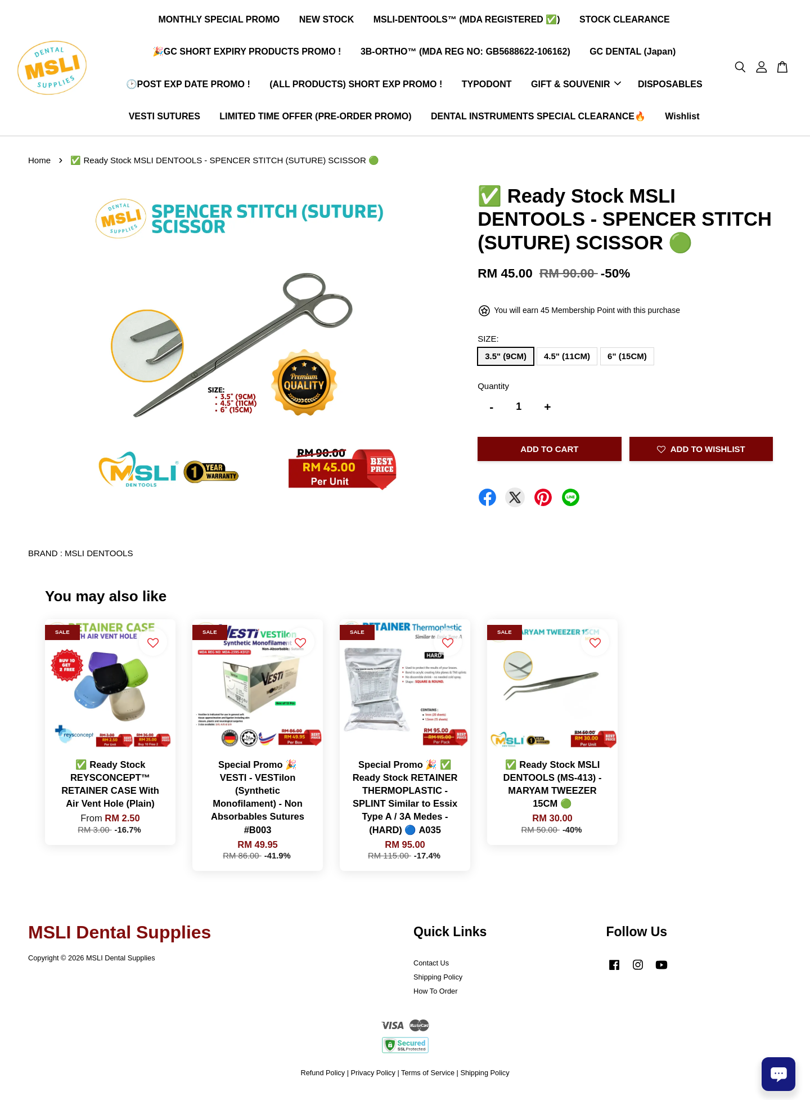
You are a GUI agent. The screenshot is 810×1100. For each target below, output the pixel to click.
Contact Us (431, 967)
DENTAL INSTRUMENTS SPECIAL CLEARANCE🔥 (538, 118)
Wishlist (682, 118)
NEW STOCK (326, 21)
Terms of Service (427, 1076)
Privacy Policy (373, 1076)
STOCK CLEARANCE (624, 21)
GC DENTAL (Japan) (633, 54)
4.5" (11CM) (567, 360)
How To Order (435, 995)
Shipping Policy (437, 981)
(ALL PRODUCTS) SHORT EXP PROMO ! (355, 86)
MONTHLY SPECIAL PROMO (219, 21)
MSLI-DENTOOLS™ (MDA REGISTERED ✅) (467, 21)
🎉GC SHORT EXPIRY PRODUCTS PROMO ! (246, 54)
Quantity (493, 390)
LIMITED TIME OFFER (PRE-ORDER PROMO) (315, 118)
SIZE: (488, 343)
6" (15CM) (627, 360)
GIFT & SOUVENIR (576, 86)
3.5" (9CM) (505, 360)
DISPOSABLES (670, 86)
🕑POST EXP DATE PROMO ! (188, 86)
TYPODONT (487, 86)
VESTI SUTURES (164, 118)
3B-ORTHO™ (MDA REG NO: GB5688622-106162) (465, 54)
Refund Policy (322, 1076)
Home (39, 164)
